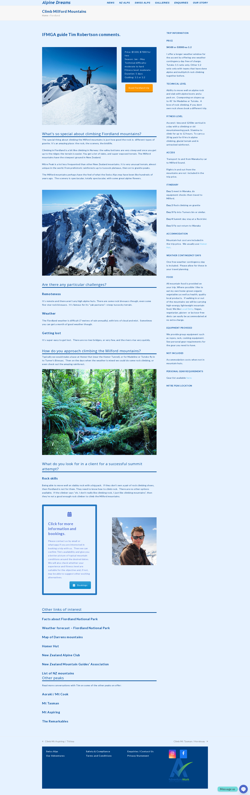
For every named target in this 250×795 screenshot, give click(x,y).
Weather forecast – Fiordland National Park (76, 628)
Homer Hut (50, 646)
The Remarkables (55, 721)
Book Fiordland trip (139, 87)
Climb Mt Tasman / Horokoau (191, 741)
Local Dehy (187, 309)
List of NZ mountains (58, 673)
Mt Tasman (50, 703)
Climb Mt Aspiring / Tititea (58, 741)
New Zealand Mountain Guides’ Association (75, 664)
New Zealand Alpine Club (61, 655)
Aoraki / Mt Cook (55, 694)
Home (45, 15)
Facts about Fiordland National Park (70, 619)
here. (189, 377)
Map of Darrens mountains (62, 637)
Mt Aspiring (51, 712)
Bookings (80, 585)
